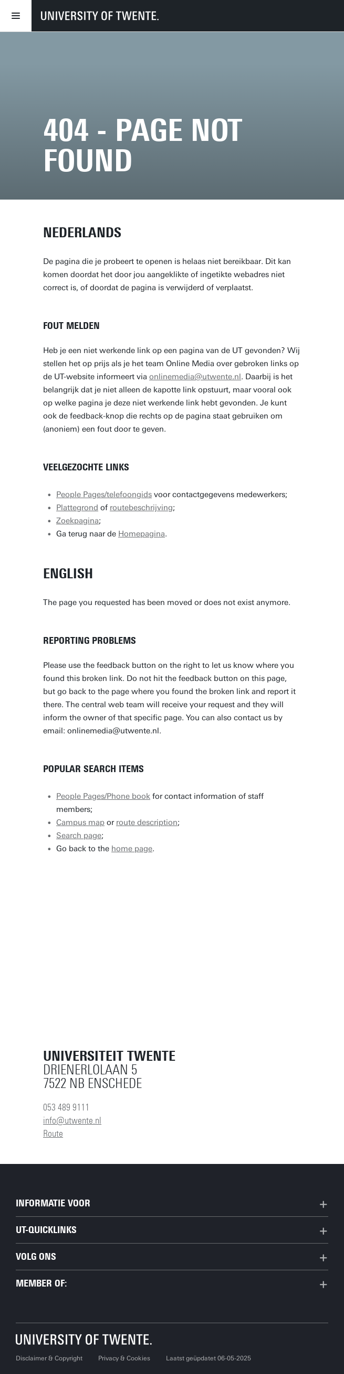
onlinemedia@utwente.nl (195, 376)
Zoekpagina (77, 520)
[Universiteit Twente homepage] (84, 1339)
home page (131, 848)
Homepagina (141, 533)
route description (147, 822)
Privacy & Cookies (124, 1358)
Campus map (80, 822)
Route (53, 1133)
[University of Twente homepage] (100, 15)
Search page (78, 835)
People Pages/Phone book (103, 796)
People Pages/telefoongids (104, 494)
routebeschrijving (141, 507)
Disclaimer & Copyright (49, 1358)
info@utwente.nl (72, 1120)
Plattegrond (77, 507)
